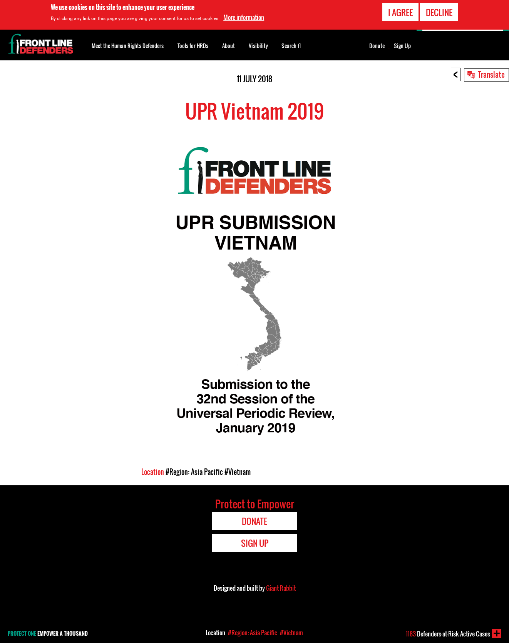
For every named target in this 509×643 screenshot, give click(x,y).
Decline (439, 12)
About (228, 46)
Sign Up (402, 46)
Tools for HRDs (192, 46)
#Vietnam (237, 472)
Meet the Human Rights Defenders (128, 46)
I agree (400, 12)
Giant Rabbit (281, 588)
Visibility (258, 46)
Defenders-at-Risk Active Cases (448, 633)
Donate (377, 46)
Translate (491, 74)
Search (291, 45)
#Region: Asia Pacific (194, 472)
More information (243, 17)
